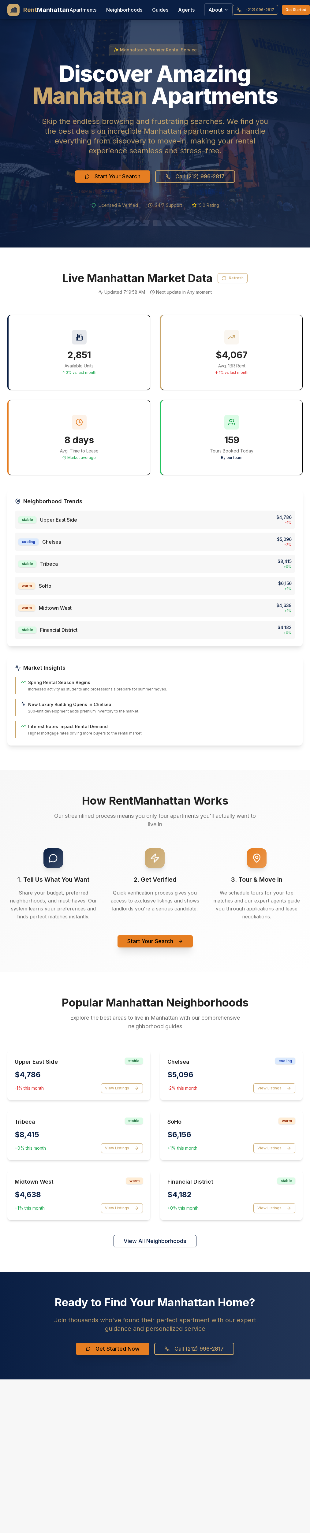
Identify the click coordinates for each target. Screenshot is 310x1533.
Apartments (82, 10)
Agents (186, 10)
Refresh (233, 278)
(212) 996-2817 (255, 9)
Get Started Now (113, 1348)
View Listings (122, 1088)
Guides (160, 10)
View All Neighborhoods (155, 1241)
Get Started (296, 9)
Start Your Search (112, 176)
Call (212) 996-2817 (195, 176)
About (218, 10)
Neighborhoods (124, 10)
